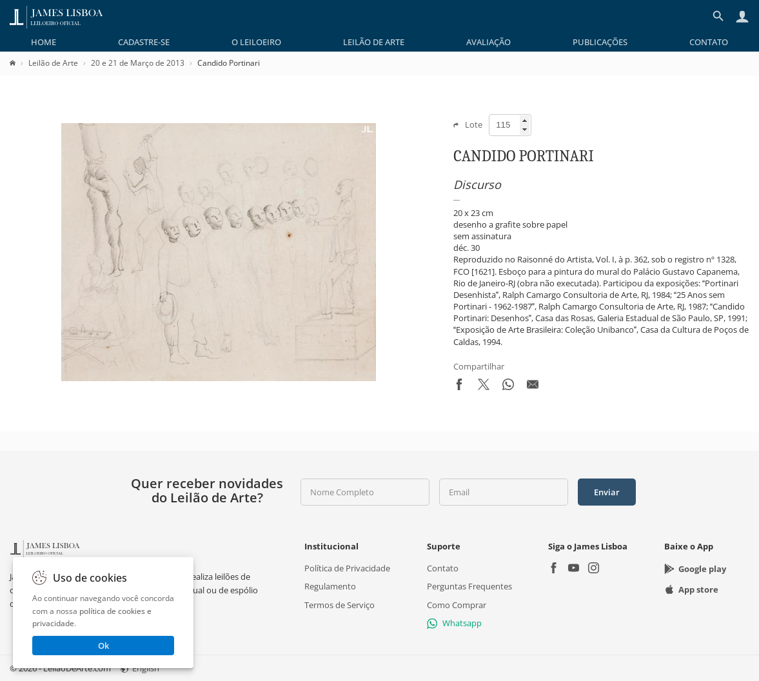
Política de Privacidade (347, 568)
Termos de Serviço (339, 605)
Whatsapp (454, 623)
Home (43, 42)
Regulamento (330, 586)
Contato (708, 42)
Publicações (600, 42)
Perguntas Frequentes (469, 586)
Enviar (607, 492)
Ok (103, 645)
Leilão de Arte (373, 42)
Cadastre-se (144, 42)
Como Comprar (456, 605)
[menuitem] (43, 42)
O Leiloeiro (256, 42)
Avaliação (488, 42)
